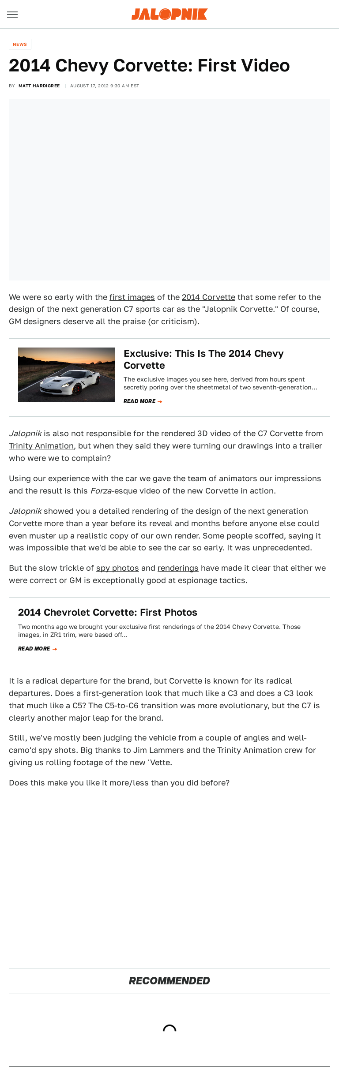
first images (132, 297)
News (20, 44)
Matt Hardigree (39, 85)
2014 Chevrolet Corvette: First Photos (107, 612)
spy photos (117, 567)
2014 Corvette (208, 297)
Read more (140, 401)
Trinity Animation (41, 445)
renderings (178, 567)
